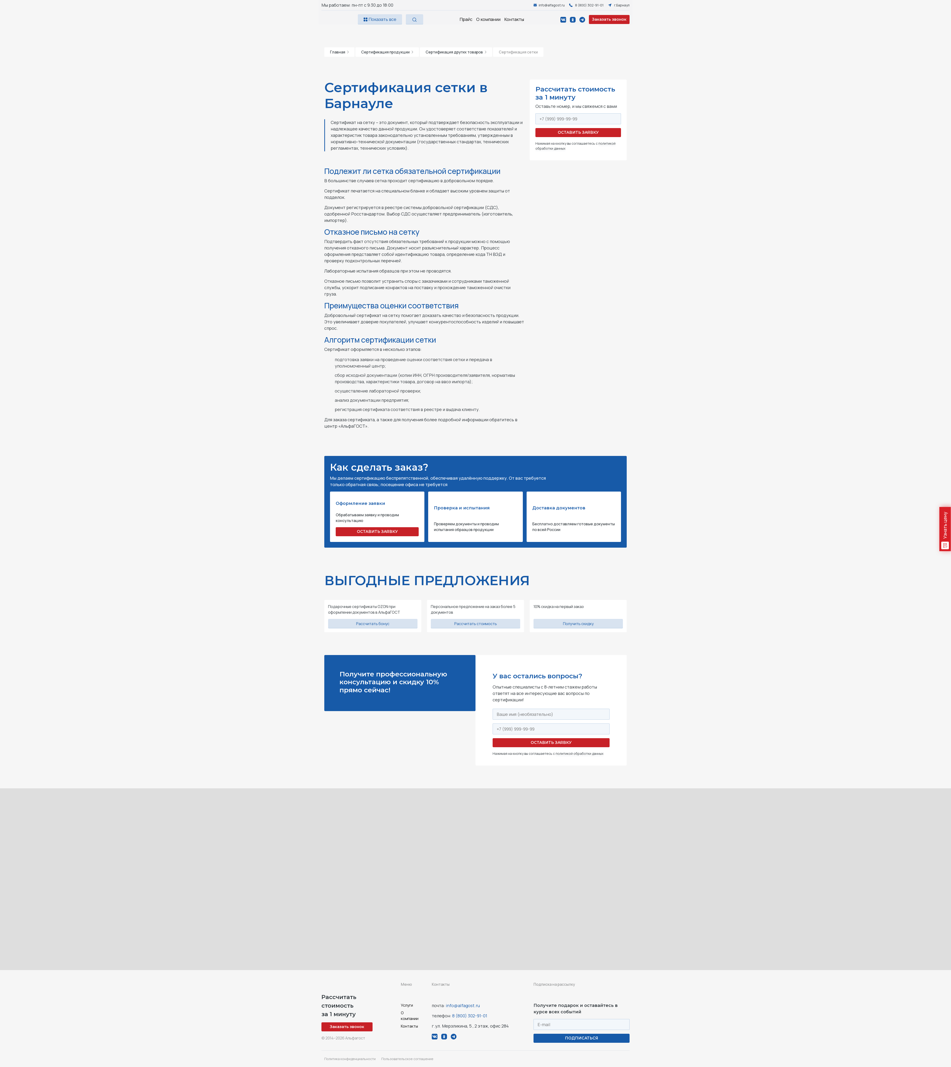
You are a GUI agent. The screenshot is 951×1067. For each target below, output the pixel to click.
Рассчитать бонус (372, 623)
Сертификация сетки (518, 52)
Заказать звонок (609, 19)
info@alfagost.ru (463, 1005)
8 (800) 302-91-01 (469, 1016)
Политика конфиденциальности (350, 1059)
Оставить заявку (578, 132)
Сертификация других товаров (456, 52)
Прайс (466, 19)
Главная (339, 52)
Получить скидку (578, 623)
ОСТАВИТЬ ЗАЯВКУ (377, 531)
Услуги (407, 1005)
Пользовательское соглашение (407, 1059)
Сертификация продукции (387, 52)
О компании (488, 19)
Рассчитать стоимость (475, 623)
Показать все (380, 19)
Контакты (514, 19)
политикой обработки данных (579, 753)
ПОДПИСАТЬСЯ (581, 1038)
